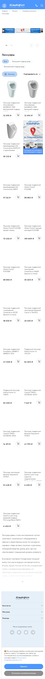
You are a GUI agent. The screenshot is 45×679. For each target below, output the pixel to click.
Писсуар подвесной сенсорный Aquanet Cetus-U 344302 (32, 310)
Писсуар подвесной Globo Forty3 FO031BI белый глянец (12, 228)
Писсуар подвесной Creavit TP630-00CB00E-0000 (11, 433)
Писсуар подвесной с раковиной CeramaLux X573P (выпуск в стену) (11, 311)
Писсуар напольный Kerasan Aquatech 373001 (11, 474)
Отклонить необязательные (24, 673)
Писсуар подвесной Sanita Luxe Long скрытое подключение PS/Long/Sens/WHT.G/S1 (33, 476)
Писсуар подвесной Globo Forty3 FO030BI (11, 269)
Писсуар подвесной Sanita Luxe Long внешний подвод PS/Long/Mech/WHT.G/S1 (12, 517)
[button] (31, 45)
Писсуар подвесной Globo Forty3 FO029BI (32, 187)
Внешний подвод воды (21, 61)
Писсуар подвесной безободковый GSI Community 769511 (11, 187)
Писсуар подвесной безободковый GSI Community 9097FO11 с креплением (11, 147)
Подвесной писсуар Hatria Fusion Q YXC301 (32, 351)
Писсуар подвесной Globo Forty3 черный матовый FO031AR (32, 228)
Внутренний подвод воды (14, 67)
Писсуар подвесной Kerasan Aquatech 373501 (32, 433)
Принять (23, 666)
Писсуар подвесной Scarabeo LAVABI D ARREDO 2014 (11, 351)
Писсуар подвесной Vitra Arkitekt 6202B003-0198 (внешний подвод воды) (32, 106)
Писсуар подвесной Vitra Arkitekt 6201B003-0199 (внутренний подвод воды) (11, 106)
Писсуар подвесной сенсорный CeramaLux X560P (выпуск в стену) (32, 270)
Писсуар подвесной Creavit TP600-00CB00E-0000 (32, 392)
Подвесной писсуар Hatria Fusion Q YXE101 (11, 392)
